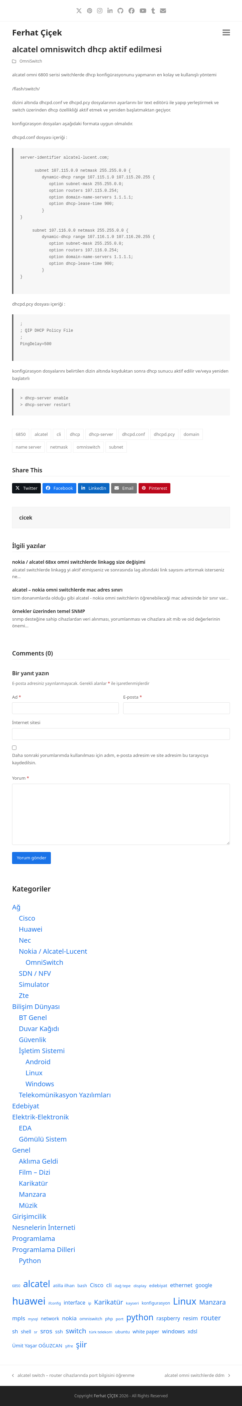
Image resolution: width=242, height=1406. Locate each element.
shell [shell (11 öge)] (26, 1331)
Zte (24, 995)
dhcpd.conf (133, 434)
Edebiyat (25, 1105)
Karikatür (33, 1183)
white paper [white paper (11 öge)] (146, 1331)
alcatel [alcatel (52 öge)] (36, 1284)
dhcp (75, 434)
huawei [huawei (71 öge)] (29, 1301)
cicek (25, 517)
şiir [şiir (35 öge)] (81, 1344)
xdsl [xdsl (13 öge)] (192, 1331)
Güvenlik (32, 1039)
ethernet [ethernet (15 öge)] (181, 1285)
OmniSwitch (30, 61)
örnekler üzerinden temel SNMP (48, 611)
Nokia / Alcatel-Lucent (53, 951)
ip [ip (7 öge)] (89, 1303)
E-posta (132, 697)
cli (59, 434)
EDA (25, 1127)
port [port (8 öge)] (120, 1318)
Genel (21, 1150)
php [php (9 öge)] (109, 1319)
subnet (116, 447)
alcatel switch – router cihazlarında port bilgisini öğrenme (73, 1375)
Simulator (34, 984)
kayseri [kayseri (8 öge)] (132, 1303)
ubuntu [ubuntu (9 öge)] (122, 1332)
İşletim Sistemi (42, 1050)
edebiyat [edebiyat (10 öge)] (158, 1285)
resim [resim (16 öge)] (190, 1318)
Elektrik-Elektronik (40, 1116)
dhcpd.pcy (164, 434)
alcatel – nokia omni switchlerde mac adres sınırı (67, 590)
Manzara (32, 1194)
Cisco (27, 918)
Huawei (31, 929)
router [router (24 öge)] (211, 1317)
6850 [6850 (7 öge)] (16, 1285)
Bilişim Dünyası (36, 1006)
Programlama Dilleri (43, 1249)
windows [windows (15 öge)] (173, 1331)
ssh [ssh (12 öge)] (59, 1331)
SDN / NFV (35, 973)
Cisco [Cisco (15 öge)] (96, 1285)
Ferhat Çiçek (37, 32)
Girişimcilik (29, 1216)
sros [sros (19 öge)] (46, 1331)
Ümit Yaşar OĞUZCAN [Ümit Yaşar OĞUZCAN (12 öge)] (37, 1345)
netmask (59, 447)
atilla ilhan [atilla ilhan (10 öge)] (64, 1285)
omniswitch (88, 447)
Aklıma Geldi (38, 1161)
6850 (21, 434)
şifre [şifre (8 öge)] (69, 1345)
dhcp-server (101, 434)
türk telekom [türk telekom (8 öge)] (100, 1331)
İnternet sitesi (26, 722)
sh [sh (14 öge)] (15, 1331)
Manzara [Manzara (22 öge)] (212, 1302)
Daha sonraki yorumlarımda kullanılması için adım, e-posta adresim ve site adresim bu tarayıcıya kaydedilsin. (110, 758)
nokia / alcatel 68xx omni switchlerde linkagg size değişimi (78, 562)
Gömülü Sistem (43, 1139)
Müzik (28, 1205)
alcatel (41, 434)
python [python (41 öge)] (140, 1317)
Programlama (33, 1238)
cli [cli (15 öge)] (108, 1285)
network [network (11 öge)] (50, 1318)
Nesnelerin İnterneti (43, 1227)
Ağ (16, 907)
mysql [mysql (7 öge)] (33, 1319)
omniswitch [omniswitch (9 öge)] (91, 1319)
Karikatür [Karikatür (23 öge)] (108, 1302)
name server (28, 447)
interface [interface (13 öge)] (74, 1302)
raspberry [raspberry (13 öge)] (168, 1318)
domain (191, 434)
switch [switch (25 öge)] (76, 1330)
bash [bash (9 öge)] (82, 1285)
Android (38, 1061)
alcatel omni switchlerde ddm (197, 1375)
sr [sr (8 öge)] (35, 1331)
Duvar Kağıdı (39, 1028)
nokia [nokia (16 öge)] (69, 1318)
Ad (16, 697)
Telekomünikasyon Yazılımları (65, 1094)
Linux (34, 1072)
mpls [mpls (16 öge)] (18, 1318)
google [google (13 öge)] (204, 1285)
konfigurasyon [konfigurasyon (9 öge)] (156, 1303)
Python (30, 1260)
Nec (25, 940)
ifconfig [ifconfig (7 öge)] (54, 1303)
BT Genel (33, 1017)
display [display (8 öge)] (140, 1285)
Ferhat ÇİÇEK (106, 1396)
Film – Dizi (34, 1172)
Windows (39, 1083)
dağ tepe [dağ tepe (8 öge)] (122, 1285)
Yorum (20, 778)
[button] (226, 32)
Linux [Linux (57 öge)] (184, 1301)
